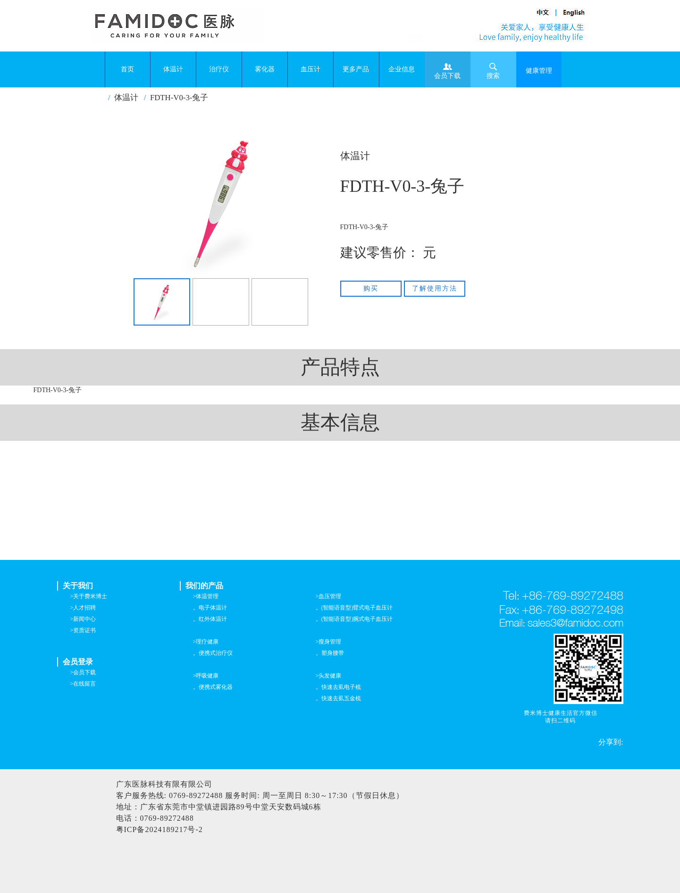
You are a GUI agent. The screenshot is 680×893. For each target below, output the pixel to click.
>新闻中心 (83, 619)
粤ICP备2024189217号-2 (159, 829)
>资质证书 (83, 630)
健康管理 (539, 70)
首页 (127, 69)
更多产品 (356, 69)
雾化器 (265, 69)
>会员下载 (83, 672)
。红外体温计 (210, 619)
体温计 (173, 69)
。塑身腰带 (330, 653)
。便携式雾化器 (213, 687)
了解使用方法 (434, 288)
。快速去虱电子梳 (338, 687)
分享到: (610, 742)
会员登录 (78, 662)
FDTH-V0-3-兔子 (179, 97)
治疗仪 (219, 69)
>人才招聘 (83, 607)
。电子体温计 (210, 607)
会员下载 (447, 71)
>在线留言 (83, 683)
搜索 (493, 71)
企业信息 (401, 69)
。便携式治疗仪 (213, 653)
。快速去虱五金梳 (338, 698)
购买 (370, 288)
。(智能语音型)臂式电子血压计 (354, 607)
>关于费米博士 (89, 596)
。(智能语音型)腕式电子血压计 (354, 619)
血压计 (310, 69)
